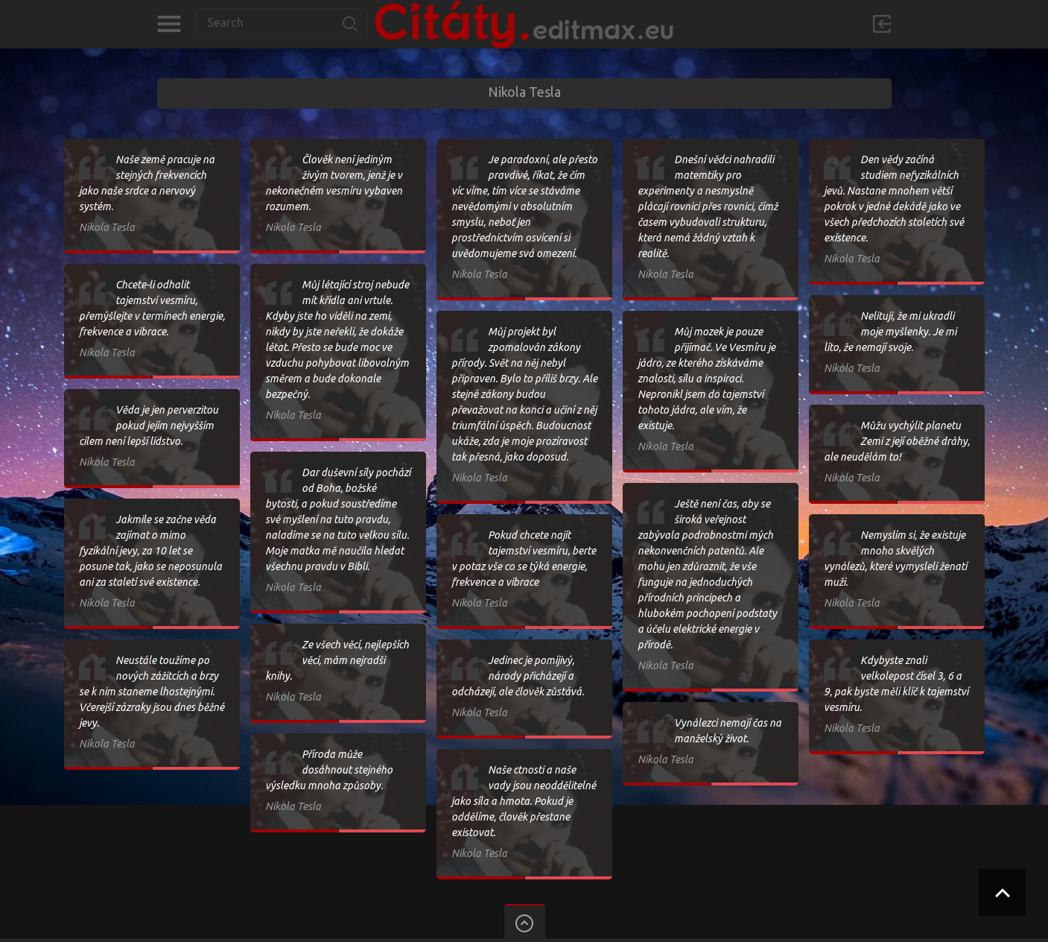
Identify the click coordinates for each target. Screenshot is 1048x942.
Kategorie (168, 24)
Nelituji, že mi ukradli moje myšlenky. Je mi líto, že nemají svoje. (890, 331)
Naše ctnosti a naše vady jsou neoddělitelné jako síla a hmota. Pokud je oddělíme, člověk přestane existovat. (523, 801)
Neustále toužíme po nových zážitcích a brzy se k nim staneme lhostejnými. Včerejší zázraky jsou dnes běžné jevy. (151, 691)
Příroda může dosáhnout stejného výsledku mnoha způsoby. (329, 769)
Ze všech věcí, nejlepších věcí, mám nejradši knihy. (337, 660)
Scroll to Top (1002, 892)
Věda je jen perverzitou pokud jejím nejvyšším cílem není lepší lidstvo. (148, 425)
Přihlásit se (882, 24)
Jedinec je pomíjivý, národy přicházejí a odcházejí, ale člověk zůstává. (517, 676)
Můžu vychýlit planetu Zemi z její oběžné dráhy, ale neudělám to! (897, 441)
